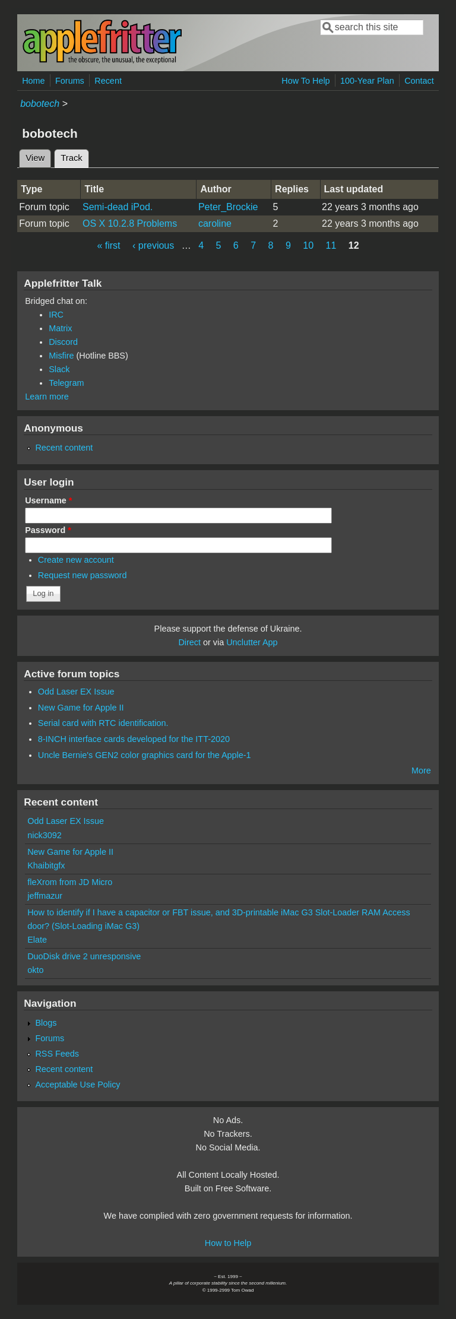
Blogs (45, 1023)
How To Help (305, 80)
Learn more (47, 396)
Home (33, 80)
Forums (69, 80)
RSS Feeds (57, 1053)
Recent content (64, 447)
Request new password (82, 575)
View (35, 158)
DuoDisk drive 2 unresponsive (84, 956)
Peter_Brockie (228, 207)
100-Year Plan (367, 80)
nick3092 (44, 835)
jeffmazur (44, 896)
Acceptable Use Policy (77, 1084)
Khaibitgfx (46, 865)
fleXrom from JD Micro (69, 882)
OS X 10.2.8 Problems (130, 223)
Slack (59, 369)
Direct (189, 642)
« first (108, 245)
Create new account (76, 560)
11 (331, 245)
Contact (419, 80)
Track (75, 156)
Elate (37, 939)
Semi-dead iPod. (118, 207)
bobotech (39, 104)
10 (308, 245)
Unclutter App (251, 642)
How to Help (228, 1243)
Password (48, 530)
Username (48, 500)
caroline (215, 223)
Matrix (60, 328)
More (421, 770)
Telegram (66, 383)
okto (35, 970)
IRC (56, 314)
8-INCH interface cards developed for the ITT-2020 (134, 739)
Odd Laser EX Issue (76, 691)
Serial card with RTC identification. (103, 723)
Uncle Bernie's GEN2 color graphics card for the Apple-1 (144, 755)
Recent (108, 80)
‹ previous (153, 245)
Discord (63, 342)
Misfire (61, 355)
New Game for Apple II (81, 707)
